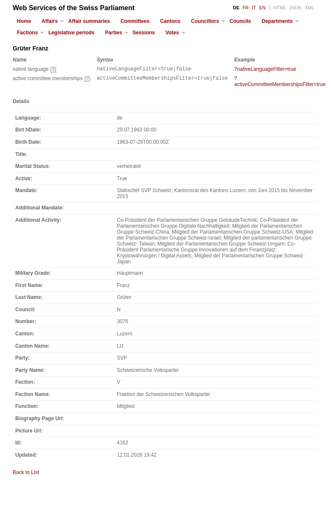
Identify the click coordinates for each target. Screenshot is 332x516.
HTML (279, 7)
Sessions (144, 33)
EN (262, 7)
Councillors (205, 21)
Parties (113, 33)
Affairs (50, 21)
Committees (134, 21)
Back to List (26, 474)
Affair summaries (89, 21)
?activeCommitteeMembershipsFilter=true (280, 83)
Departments (277, 21)
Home (24, 21)
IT (254, 7)
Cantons (170, 21)
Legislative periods (71, 33)
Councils (240, 21)
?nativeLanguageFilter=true (265, 69)
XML (309, 7)
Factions (27, 33)
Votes (172, 33)
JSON (295, 7)
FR (246, 7)
